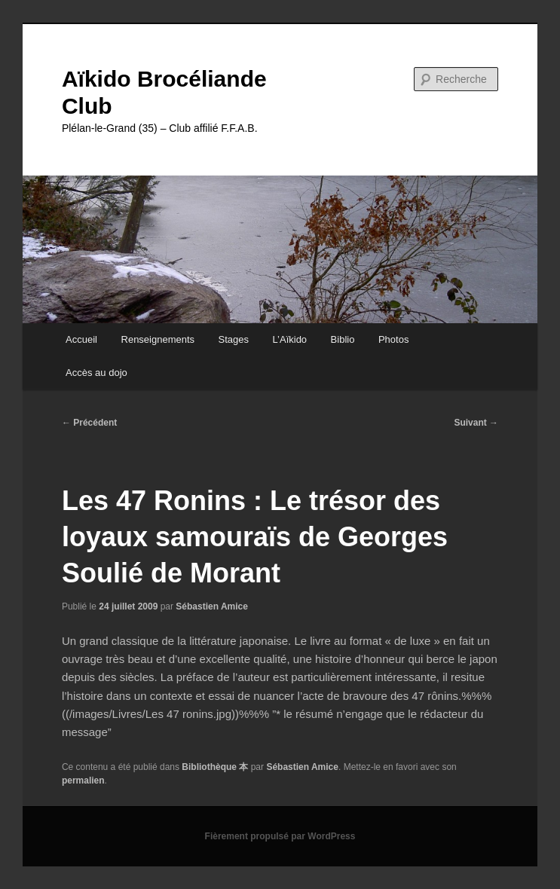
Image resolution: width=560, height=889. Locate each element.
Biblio (343, 339)
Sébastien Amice (212, 606)
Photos (393, 339)
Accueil (81, 339)
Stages (234, 339)
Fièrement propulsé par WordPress (280, 836)
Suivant (476, 422)
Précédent (89, 422)
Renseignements (158, 339)
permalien (83, 780)
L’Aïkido (290, 339)
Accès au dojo (96, 372)
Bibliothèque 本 (215, 767)
